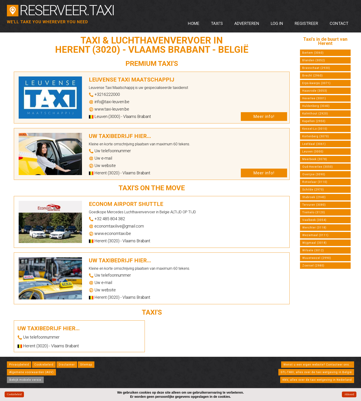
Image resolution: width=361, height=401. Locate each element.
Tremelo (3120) (313, 212)
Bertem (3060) (313, 52)
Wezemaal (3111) (315, 235)
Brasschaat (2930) (316, 68)
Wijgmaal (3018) (314, 242)
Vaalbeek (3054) (314, 220)
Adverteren (246, 23)
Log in (277, 23)
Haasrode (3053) (314, 90)
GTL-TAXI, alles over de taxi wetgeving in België (316, 372)
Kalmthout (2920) (315, 113)
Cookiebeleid (43, 364)
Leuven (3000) (312, 151)
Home (193, 23)
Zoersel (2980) (313, 265)
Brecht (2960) (312, 75)
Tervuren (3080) (314, 204)
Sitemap (86, 364)
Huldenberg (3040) (316, 106)
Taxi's (217, 23)
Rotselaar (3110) (314, 182)
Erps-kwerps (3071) (316, 83)
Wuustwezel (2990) (316, 258)
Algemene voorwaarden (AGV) (31, 372)
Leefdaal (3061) (314, 144)
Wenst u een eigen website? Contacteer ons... (317, 364)
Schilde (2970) (313, 189)
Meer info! (263, 116)
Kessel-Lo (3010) (314, 128)
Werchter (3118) (314, 227)
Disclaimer (67, 364)
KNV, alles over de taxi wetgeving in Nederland (317, 379)
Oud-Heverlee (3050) (317, 166)
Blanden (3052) (313, 60)
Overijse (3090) (313, 174)
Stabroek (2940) (314, 197)
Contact (339, 23)
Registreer (306, 23)
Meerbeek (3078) (314, 159)
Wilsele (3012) (313, 250)
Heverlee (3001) (314, 98)
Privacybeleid (19, 364)
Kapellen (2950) (314, 121)
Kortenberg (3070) (315, 136)
